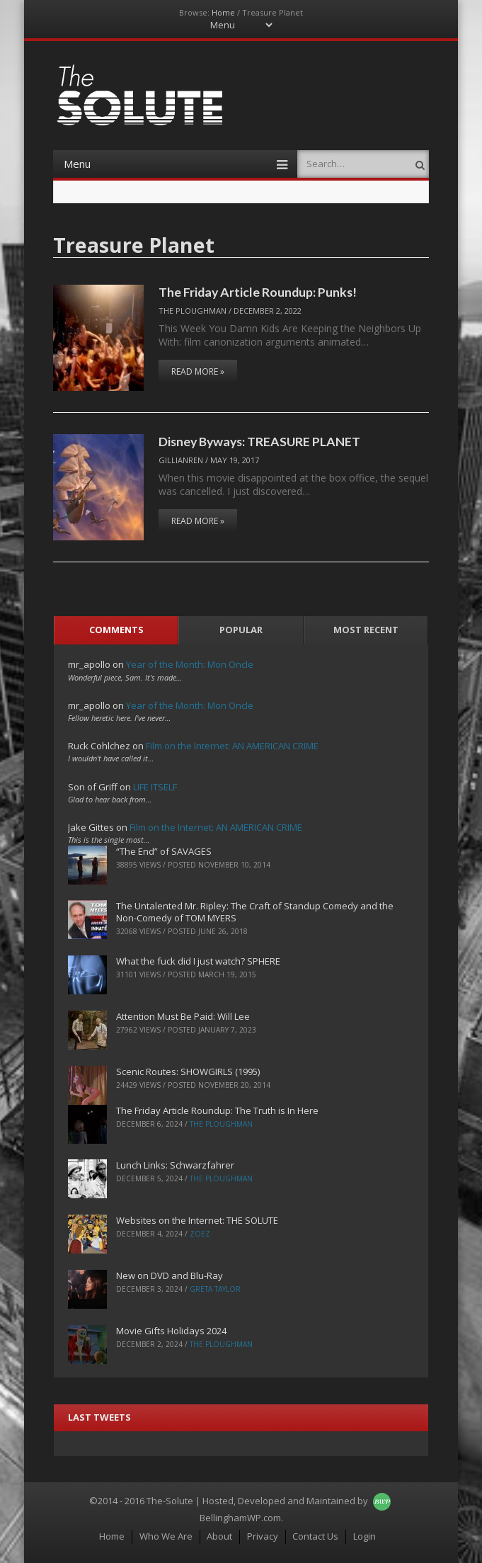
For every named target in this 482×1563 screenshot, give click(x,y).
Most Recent (365, 629)
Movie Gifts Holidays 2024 (171, 1330)
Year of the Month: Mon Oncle (189, 664)
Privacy (262, 1536)
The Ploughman (192, 310)
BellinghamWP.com (240, 1517)
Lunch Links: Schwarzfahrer (175, 1165)
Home (223, 12)
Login (364, 1536)
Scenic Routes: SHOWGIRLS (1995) (188, 1071)
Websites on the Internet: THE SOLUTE (197, 1220)
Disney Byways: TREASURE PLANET (259, 441)
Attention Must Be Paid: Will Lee (183, 1016)
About (219, 1536)
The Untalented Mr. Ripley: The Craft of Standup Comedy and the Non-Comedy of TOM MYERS (255, 911)
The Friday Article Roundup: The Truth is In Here (217, 1110)
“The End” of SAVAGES (164, 851)
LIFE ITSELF (155, 786)
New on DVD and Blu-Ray (169, 1275)
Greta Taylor (215, 1289)
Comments (116, 629)
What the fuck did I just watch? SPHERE (198, 961)
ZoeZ (200, 1234)
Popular (241, 629)
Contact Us (315, 1536)
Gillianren (181, 460)
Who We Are (166, 1536)
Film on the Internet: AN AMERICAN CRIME (232, 745)
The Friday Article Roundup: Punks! (258, 292)
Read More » (197, 371)
